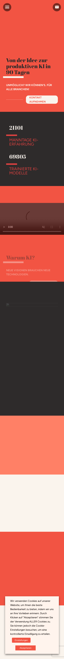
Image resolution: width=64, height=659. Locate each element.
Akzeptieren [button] (25, 648)
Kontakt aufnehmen (37, 99)
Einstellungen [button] (21, 640)
